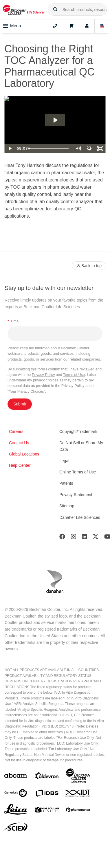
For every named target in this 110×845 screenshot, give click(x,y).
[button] (55, 9)
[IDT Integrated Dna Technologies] (78, 794)
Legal (64, 460)
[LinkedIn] (84, 537)
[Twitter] (95, 537)
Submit (19, 404)
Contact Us (19, 442)
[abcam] (15, 776)
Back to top (89, 266)
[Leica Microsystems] (15, 811)
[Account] (86, 26)
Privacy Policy (43, 374)
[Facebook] (62, 537)
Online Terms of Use (77, 472)
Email (14, 321)
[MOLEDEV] (47, 811)
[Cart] (71, 26)
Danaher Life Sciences (79, 517)
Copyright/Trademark (78, 431)
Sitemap (66, 506)
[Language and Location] (102, 26)
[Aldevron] (47, 777)
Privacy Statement (75, 494)
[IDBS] (47, 794)
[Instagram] (73, 537)
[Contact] (55, 26)
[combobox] (77, 9)
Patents (66, 483)
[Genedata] (15, 794)
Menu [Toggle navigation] (12, 26)
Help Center (20, 465)
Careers (16, 431)
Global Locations (24, 454)
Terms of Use (74, 374)
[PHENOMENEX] (78, 811)
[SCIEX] (15, 828)
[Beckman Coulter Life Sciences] (78, 777)
